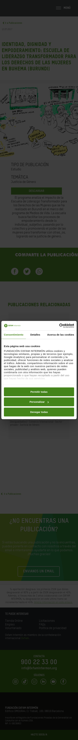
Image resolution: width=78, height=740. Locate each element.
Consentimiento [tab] (13, 334)
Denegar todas (39, 411)
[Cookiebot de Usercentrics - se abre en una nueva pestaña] (59, 326)
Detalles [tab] (35, 334)
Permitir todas (39, 391)
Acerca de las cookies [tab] (60, 334)
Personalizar (39, 401)
